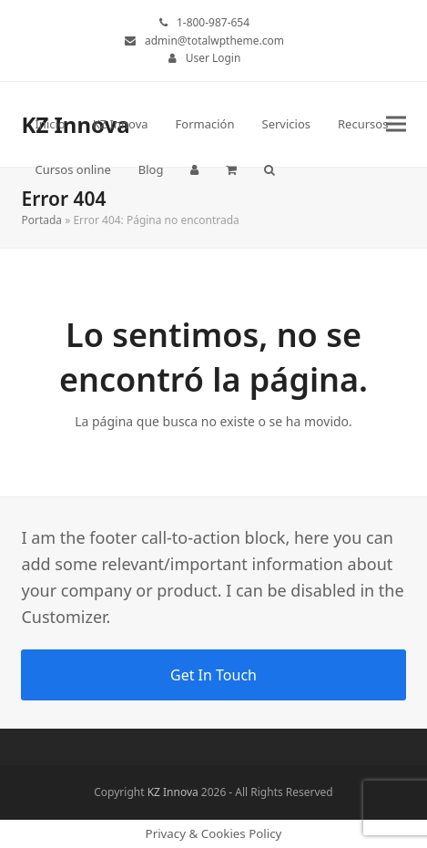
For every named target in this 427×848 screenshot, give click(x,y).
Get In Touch (213, 675)
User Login (213, 58)
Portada (41, 220)
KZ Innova (172, 792)
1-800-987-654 (213, 22)
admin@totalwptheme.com (214, 40)
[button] (231, 169)
